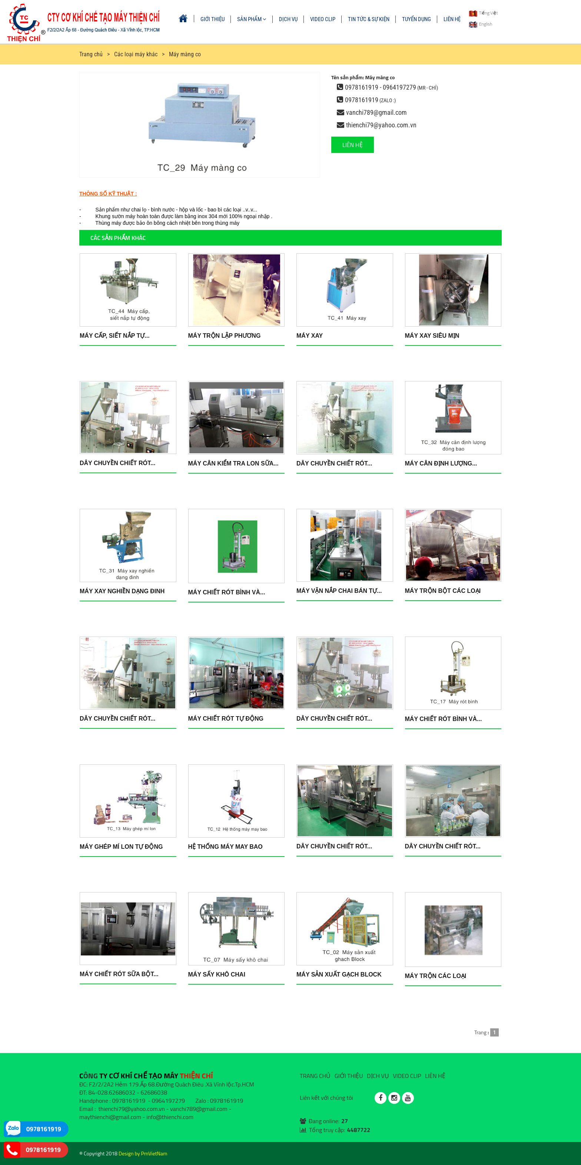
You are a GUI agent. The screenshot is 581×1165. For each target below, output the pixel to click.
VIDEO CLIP (322, 19)
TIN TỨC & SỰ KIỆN (368, 19)
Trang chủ (91, 54)
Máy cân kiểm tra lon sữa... (233, 463)
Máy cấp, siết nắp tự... (115, 336)
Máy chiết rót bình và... (226, 592)
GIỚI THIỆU (212, 19)
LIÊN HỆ (452, 19)
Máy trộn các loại (436, 976)
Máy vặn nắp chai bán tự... (339, 591)
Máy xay (309, 336)
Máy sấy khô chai (216, 974)
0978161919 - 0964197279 (380, 87)
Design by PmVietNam (143, 1153)
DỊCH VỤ (288, 19)
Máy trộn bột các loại (443, 591)
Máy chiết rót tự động (225, 718)
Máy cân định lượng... (441, 463)
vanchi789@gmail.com (376, 112)
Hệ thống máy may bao (225, 847)
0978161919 (361, 100)
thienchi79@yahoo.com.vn (381, 125)
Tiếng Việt (483, 12)
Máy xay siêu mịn (432, 336)
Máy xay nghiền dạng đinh (122, 591)
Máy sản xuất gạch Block (339, 974)
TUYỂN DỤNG (416, 19)
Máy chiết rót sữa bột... (119, 974)
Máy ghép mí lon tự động (121, 847)
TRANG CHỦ (315, 1075)
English (480, 23)
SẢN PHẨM (251, 19)
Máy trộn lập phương (224, 336)
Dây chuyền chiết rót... (117, 463)
